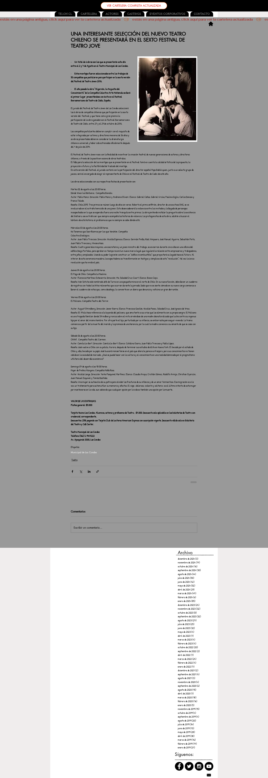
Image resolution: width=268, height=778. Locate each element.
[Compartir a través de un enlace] (97, 471)
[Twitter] (189, 766)
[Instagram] (199, 766)
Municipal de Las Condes (84, 452)
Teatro (74, 459)
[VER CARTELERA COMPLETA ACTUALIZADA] (134, 5)
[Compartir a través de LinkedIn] (89, 471)
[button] (134, 14)
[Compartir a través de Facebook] (72, 471)
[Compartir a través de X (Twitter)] (80, 471)
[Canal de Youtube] (209, 766)
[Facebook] (179, 766)
